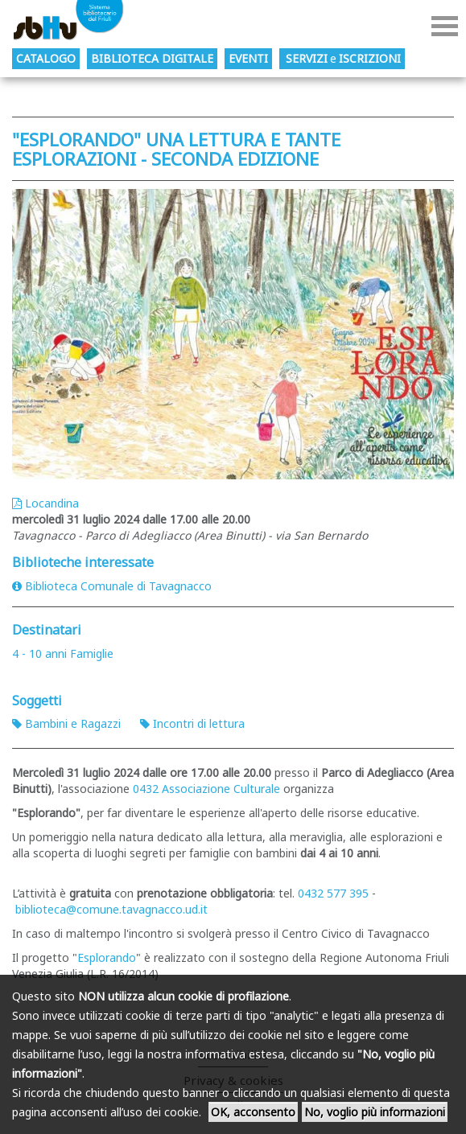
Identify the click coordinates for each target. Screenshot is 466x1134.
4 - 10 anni (39, 653)
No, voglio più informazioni (374, 1112)
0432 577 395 (333, 893)
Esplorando (106, 957)
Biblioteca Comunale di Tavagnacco (112, 586)
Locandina (45, 503)
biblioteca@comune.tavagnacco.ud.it (111, 909)
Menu (444, 26)
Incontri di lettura (192, 723)
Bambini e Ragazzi (66, 723)
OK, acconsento (253, 1112)
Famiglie (91, 653)
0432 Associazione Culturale (206, 788)
